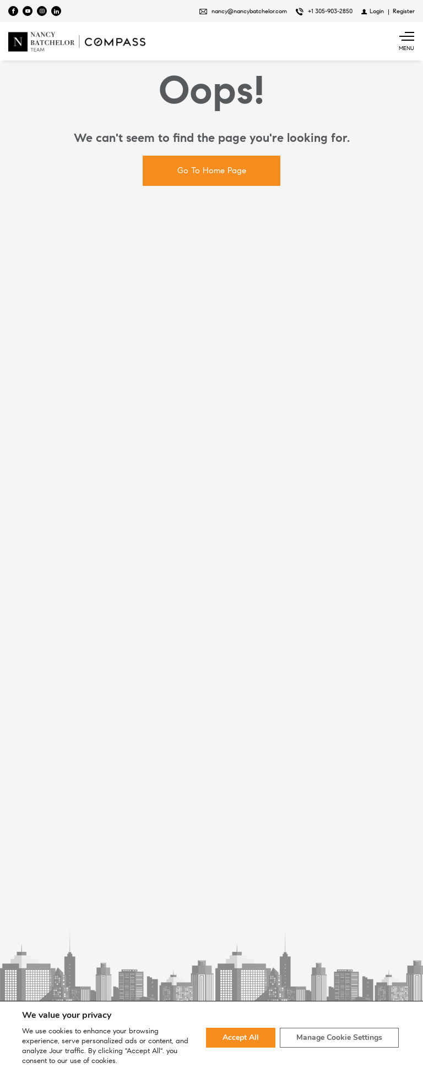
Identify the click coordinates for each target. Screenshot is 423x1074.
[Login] (372, 11)
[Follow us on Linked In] (56, 11)
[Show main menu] (406, 41)
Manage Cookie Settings (339, 1037)
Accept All (241, 1037)
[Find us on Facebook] (13, 11)
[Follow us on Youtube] (27, 11)
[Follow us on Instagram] (42, 11)
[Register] (404, 11)
